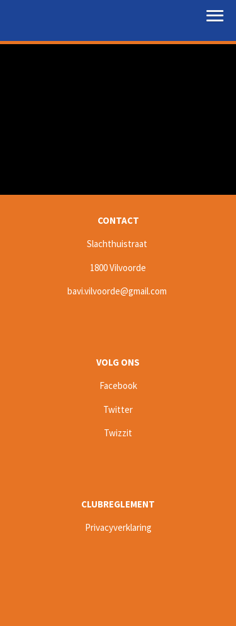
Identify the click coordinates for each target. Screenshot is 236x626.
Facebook (118, 385)
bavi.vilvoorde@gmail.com (117, 291)
